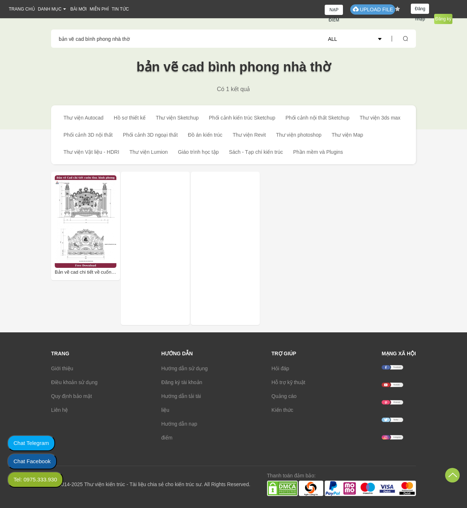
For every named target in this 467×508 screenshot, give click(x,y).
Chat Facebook (32, 461)
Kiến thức (282, 410)
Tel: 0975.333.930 (35, 479)
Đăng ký (443, 19)
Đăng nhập (420, 10)
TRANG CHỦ (22, 9)
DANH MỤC (50, 9)
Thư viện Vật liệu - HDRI (91, 152)
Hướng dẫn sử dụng (184, 368)
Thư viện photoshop (298, 135)
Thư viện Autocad (83, 118)
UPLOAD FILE (372, 9)
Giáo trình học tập (198, 152)
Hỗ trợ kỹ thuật (288, 382)
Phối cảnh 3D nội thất (88, 135)
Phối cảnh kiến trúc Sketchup (242, 118)
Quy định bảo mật (71, 396)
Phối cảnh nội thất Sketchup (317, 118)
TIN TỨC (120, 9)
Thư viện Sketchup (177, 118)
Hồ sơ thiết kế (130, 118)
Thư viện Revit (249, 135)
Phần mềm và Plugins (318, 152)
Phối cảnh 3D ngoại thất (150, 135)
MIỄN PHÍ (99, 9)
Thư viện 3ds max (380, 118)
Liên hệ (59, 410)
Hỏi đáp (280, 368)
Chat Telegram (31, 443)
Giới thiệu (62, 368)
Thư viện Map (347, 135)
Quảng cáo (284, 396)
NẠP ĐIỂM (334, 11)
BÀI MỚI (78, 9)
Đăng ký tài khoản (181, 382)
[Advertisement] (173, 248)
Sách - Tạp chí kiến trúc (256, 152)
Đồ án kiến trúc (205, 135)
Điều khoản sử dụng (74, 382)
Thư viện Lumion (149, 152)
